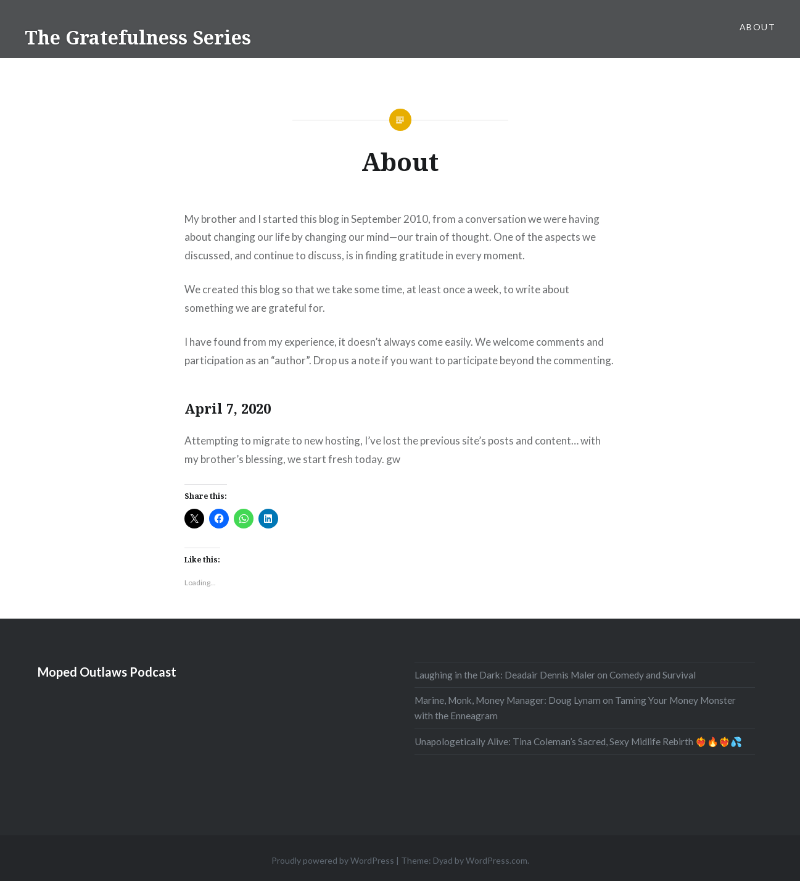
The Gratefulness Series (138, 37)
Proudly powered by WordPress (332, 860)
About (757, 27)
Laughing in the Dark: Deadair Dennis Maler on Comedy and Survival (555, 674)
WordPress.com (496, 860)
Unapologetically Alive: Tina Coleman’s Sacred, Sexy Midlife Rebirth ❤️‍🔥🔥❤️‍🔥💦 (578, 741)
